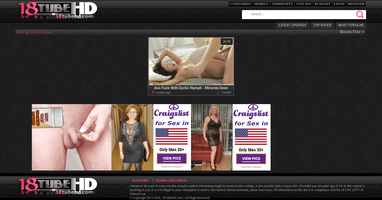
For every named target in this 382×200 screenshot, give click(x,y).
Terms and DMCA (171, 181)
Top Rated (322, 25)
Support (140, 181)
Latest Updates (292, 25)
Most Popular (351, 25)
